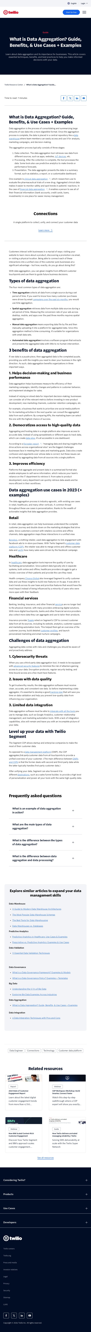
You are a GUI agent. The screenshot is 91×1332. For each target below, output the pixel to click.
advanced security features (27, 666)
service (58, 604)
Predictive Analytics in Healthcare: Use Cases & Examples (39, 937)
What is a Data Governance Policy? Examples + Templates (40, 978)
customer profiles (49, 631)
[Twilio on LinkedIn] (22, 1315)
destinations (23, 775)
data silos (30, 438)
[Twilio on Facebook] (6, 1315)
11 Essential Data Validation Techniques (31, 953)
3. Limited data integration (30, 705)
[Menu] (84, 12)
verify (20, 550)
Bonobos (13, 540)
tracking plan (56, 692)
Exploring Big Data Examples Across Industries (34, 994)
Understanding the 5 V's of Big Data (29, 989)
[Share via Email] (84, 98)
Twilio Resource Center (13, 85)
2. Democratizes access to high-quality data (44, 425)
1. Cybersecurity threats (28, 656)
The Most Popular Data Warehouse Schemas (33, 915)
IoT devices (60, 156)
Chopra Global (32, 578)
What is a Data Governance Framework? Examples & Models (41, 972)
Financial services (23, 598)
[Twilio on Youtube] (29, 1315)
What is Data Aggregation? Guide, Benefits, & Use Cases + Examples (44, 1005)
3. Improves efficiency (27, 464)
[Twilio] (10, 12)
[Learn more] (45, 230)
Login (84, 3)
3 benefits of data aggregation (38, 350)
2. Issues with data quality (30, 679)
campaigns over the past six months (50, 299)
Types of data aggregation (34, 281)
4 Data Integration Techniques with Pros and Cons (36, 1018)
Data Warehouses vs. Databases (27, 926)
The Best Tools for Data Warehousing (30, 920)
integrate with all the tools (62, 711)
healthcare (16, 562)
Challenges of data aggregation (39, 640)
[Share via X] (70, 98)
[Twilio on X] (14, 1315)
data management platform (38, 752)
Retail (13, 518)
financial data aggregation (34, 189)
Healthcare (18, 556)
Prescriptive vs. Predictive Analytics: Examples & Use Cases (40, 942)
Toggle (31, 620)
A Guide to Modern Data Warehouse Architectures (36, 909)
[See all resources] (45, 1158)
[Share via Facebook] (63, 98)
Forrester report (33, 444)
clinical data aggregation (37, 179)
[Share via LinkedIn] (77, 98)
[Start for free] (71, 12)
